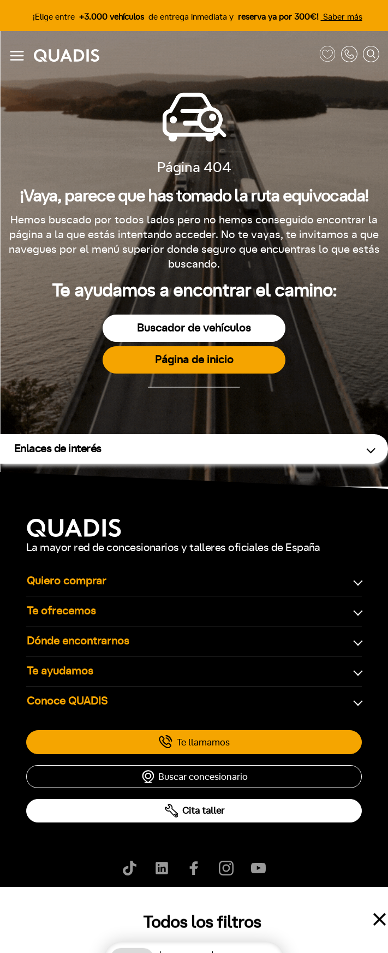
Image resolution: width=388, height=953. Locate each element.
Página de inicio (194, 359)
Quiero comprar (66, 581)
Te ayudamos (60, 671)
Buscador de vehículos (194, 328)
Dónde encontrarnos (78, 641)
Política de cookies (87, 909)
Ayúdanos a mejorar (219, 909)
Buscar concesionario (194, 776)
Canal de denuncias (300, 909)
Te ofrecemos (61, 611)
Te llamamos (194, 742)
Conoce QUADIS (67, 701)
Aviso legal (152, 909)
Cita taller (194, 811)
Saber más (341, 17)
